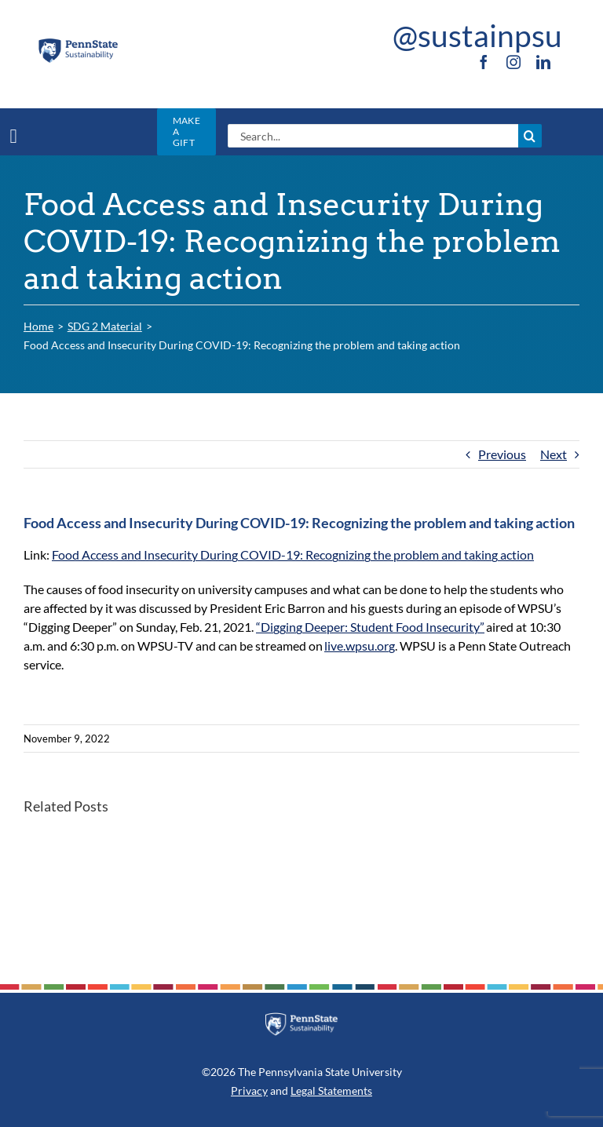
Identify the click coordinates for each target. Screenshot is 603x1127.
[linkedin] (543, 62)
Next (553, 454)
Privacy (249, 1090)
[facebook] (484, 62)
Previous (502, 454)
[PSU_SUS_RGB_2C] (78, 42)
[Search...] (372, 136)
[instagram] (513, 62)
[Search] (530, 136)
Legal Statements (331, 1090)
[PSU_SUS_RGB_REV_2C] (301, 1018)
